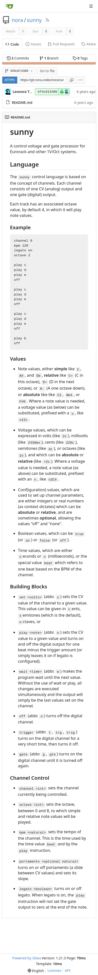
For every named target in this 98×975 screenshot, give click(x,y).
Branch (49, 58)
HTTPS (10, 80)
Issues (33, 44)
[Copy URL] (71, 80)
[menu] (80, 80)
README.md (22, 102)
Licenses (54, 970)
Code (12, 44)
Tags (80, 58)
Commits (18, 58)
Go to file (47, 70)
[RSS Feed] (47, 20)
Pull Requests (61, 44)
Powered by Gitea (26, 958)
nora (17, 20)
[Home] (9, 6)
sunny (34, 20)
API (67, 970)
